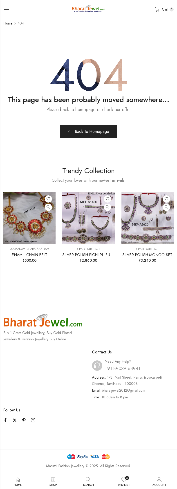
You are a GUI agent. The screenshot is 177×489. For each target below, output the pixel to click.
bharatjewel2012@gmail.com (123, 390)
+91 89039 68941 (122, 368)
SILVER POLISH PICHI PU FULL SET (91, 254)
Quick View (48, 207)
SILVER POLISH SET (88, 249)
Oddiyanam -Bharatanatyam (29, 249)
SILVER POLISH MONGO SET (147, 254)
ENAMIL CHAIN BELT (29, 254)
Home (8, 23)
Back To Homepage (88, 131)
